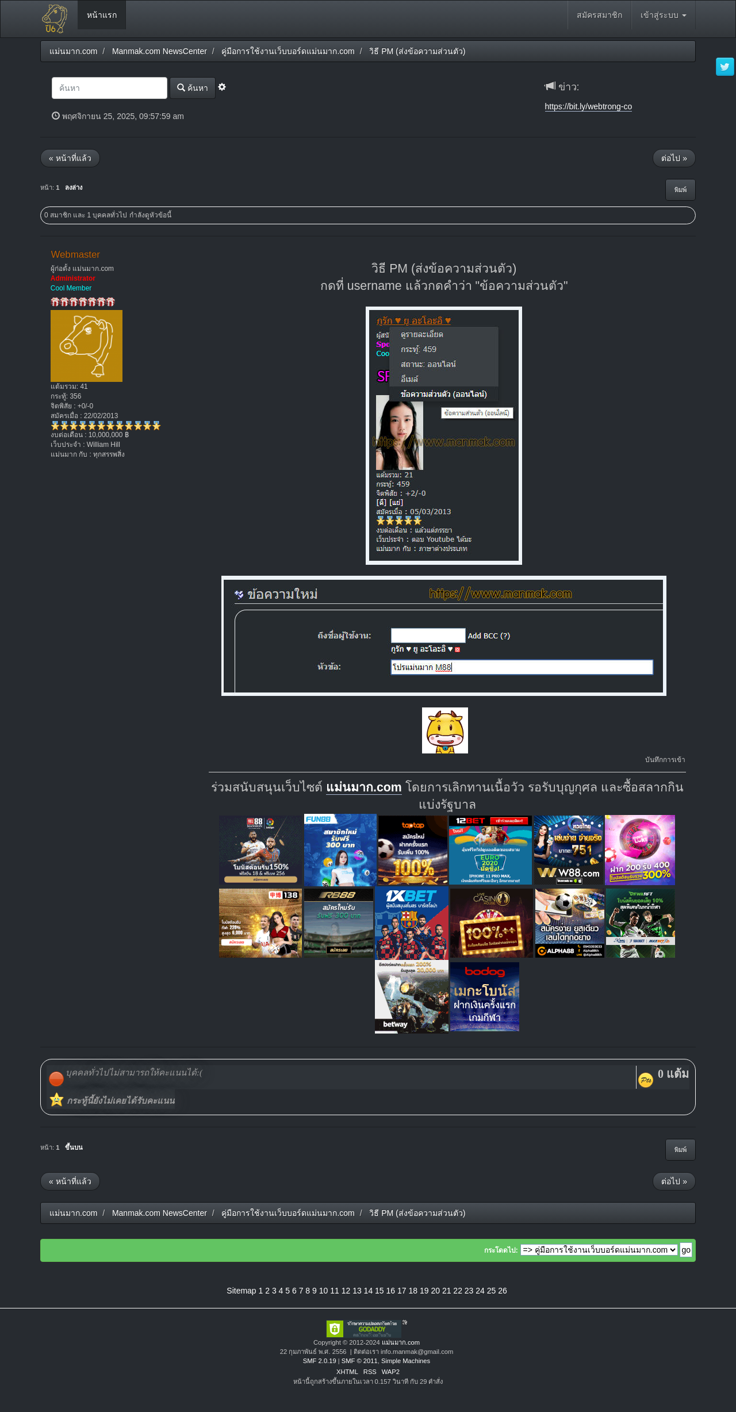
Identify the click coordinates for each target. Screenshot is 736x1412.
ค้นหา (192, 88)
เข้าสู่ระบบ (664, 15)
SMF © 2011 (360, 1360)
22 (457, 1290)
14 (368, 1290)
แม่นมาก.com (364, 787)
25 (491, 1290)
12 (346, 1290)
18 (412, 1290)
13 (357, 1290)
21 (446, 1290)
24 (480, 1290)
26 (502, 1290)
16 (391, 1290)
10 (323, 1290)
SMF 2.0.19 (319, 1360)
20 (435, 1290)
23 (469, 1290)
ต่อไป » (674, 158)
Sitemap (241, 1290)
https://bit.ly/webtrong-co (588, 106)
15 (379, 1290)
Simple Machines (405, 1360)
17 (402, 1290)
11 (334, 1290)
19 (424, 1290)
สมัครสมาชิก (599, 15)
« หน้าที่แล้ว (70, 158)
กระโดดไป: (501, 1250)
